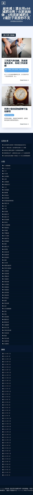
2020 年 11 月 (7, 421)
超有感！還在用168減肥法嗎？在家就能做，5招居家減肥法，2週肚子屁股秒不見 (16, 13)
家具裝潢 (6, 198)
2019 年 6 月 (7, 464)
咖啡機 (6, 192)
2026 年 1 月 (7, 356)
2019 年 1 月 (7, 475)
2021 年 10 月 (7, 391)
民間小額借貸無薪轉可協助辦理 (16, 110)
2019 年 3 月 (7, 472)
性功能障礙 (7, 225)
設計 (5, 306)
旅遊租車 (6, 254)
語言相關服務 (7, 308)
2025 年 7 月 (7, 369)
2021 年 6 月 (7, 402)
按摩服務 (6, 241)
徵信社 (6, 222)
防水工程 (6, 327)
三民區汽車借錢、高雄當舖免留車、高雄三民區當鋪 (16, 63)
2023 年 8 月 (7, 378)
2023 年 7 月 (7, 380)
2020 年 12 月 (7, 418)
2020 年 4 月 (7, 437)
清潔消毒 (6, 273)
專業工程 (6, 203)
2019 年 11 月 (7, 450)
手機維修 (6, 233)
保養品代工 (7, 184)
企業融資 (9, 69)
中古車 (6, 173)
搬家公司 (6, 246)
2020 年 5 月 (7, 434)
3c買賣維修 (7, 165)
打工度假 (6, 235)
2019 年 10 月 (7, 453)
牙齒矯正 (6, 279)
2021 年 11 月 (7, 388)
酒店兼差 (6, 316)
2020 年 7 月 (7, 429)
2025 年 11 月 (7, 361)
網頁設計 (6, 298)
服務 (5, 260)
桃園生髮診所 (7, 265)
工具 (5, 206)
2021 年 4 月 (7, 407)
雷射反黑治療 (7, 330)
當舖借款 (21, 69)
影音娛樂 (6, 219)
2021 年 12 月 (7, 386)
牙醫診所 (6, 276)
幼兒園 (6, 211)
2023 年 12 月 (7, 372)
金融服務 (6, 325)
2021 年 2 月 (7, 413)
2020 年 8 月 (7, 426)
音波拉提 (6, 333)
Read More (24, 80)
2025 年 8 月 (7, 367)
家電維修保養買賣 (8, 200)
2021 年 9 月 (7, 394)
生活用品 (6, 284)
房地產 (6, 230)
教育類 (6, 249)
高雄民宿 (6, 341)
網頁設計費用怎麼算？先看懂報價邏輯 (14, 150)
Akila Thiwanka (28, 490)
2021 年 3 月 (7, 410)
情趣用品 (6, 227)
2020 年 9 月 (7, 423)
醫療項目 (6, 319)
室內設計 (6, 195)
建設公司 (6, 217)
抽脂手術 (6, 238)
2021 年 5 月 (7, 405)
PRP (5, 171)
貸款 (5, 311)
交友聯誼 (6, 176)
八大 (5, 187)
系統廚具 (6, 295)
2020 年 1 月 (7, 445)
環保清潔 (6, 281)
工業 (5, 208)
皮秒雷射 (6, 292)
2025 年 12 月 (7, 359)
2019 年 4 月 (7, 469)
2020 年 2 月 (7, 442)
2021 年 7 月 (7, 399)
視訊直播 (6, 303)
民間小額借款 (15, 69)
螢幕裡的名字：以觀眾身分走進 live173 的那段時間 (17, 153)
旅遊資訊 (6, 257)
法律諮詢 (6, 271)
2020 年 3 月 (7, 440)
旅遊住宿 (6, 252)
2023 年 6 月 (7, 383)
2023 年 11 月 (7, 375)
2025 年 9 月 (7, 364)
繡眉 (5, 300)
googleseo (7, 168)
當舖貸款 (6, 289)
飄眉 (5, 335)
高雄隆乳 (6, 343)
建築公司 (6, 214)
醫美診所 (6, 322)
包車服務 (6, 190)
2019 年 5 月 (7, 467)
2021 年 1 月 (7, 415)
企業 (5, 179)
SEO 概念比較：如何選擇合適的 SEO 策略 (15, 147)
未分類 (6, 262)
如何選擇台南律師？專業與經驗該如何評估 (15, 145)
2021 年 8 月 (7, 396)
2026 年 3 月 (7, 353)
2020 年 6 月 (7, 432)
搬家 (5, 244)
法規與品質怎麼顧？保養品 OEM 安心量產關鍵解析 (17, 155)
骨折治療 (6, 338)
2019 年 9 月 (7, 456)
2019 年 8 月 (7, 459)
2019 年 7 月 (7, 461)
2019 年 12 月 (7, 448)
